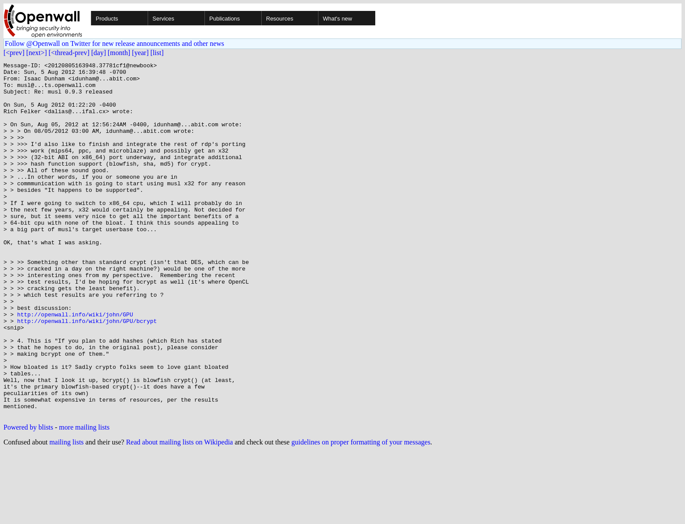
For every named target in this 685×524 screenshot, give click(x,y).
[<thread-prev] (68, 52)
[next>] (36, 52)
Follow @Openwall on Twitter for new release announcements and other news (114, 43)
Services (163, 18)
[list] (156, 52)
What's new (337, 18)
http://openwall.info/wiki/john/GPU (75, 365)
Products (107, 18)
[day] (98, 52)
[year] (140, 52)
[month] (119, 52)
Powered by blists (28, 498)
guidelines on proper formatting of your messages (360, 513)
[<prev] (13, 52)
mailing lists (66, 513)
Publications (224, 18)
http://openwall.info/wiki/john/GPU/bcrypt (87, 373)
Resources (279, 18)
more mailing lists (84, 498)
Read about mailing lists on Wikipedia (179, 513)
